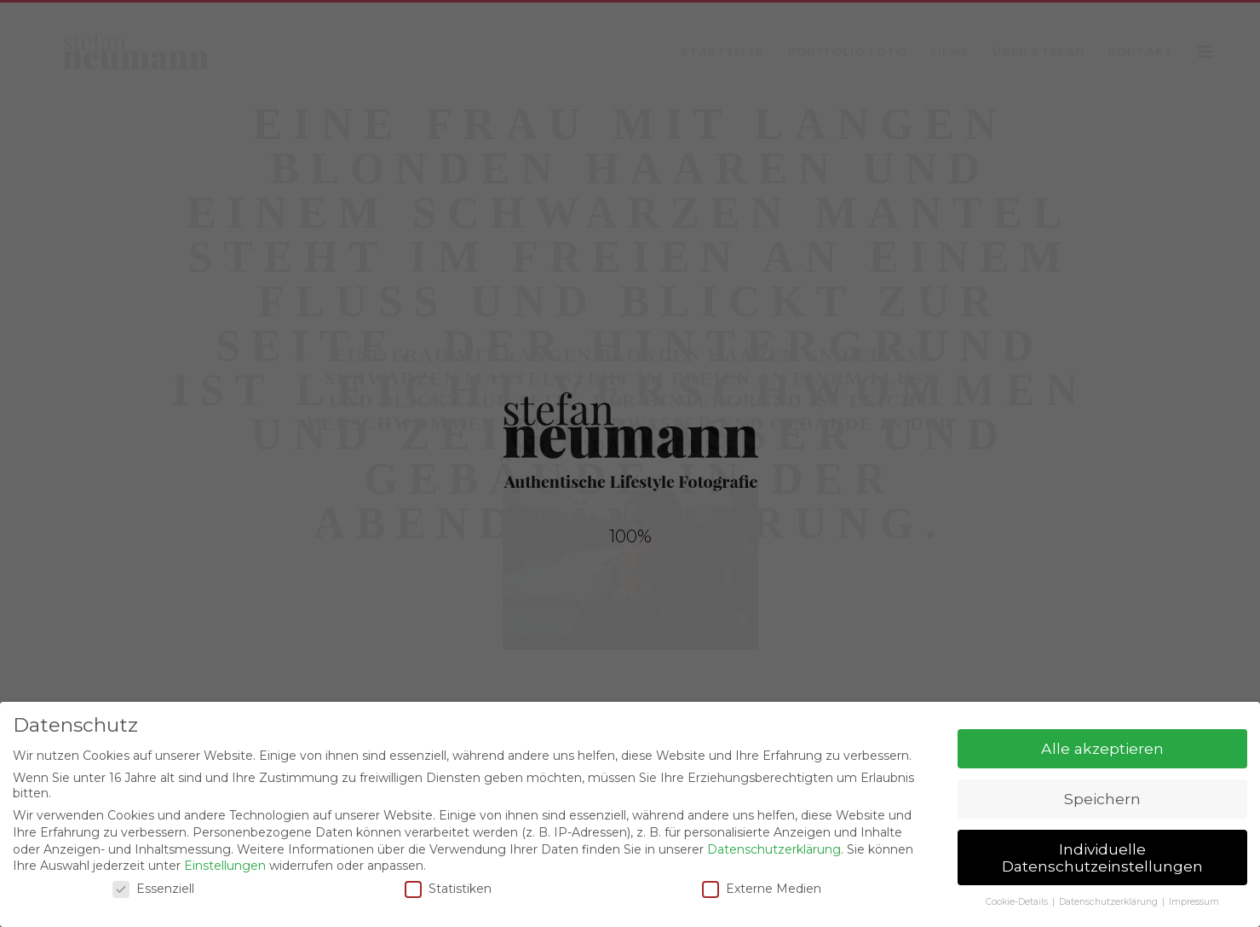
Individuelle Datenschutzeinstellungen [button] (1102, 857)
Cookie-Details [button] (1018, 901)
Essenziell (153, 888)
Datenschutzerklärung (774, 849)
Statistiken (448, 888)
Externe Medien (761, 888)
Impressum (1194, 901)
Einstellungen (225, 865)
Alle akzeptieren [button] (1102, 748)
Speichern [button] (1102, 799)
